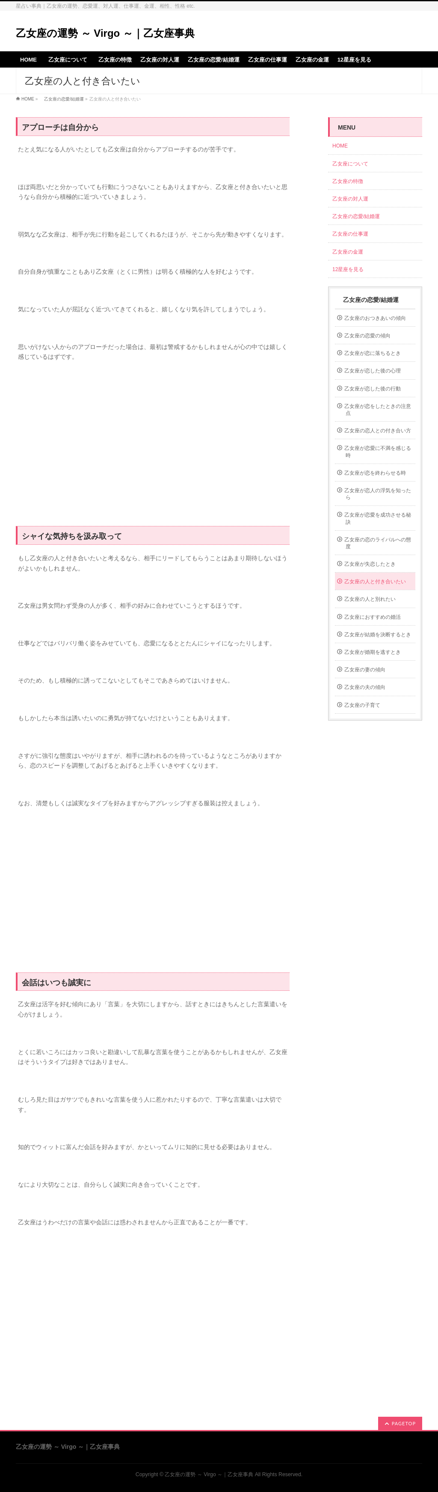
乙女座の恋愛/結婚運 (62, 99)
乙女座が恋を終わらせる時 (375, 473)
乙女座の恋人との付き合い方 (377, 431)
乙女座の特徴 (347, 181)
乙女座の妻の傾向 (364, 670)
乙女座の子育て (362, 705)
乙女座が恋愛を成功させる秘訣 (377, 518)
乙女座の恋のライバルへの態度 (377, 543)
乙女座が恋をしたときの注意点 (377, 409)
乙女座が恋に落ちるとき (372, 353)
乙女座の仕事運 (350, 234)
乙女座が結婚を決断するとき (377, 635)
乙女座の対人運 (350, 199)
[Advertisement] (153, 448)
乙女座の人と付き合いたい (375, 582)
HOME (27, 99)
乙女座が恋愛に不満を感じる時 (377, 451)
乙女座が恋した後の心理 (372, 371)
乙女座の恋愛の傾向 (367, 336)
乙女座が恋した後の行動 (372, 389)
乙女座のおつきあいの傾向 (375, 318)
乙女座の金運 (347, 252)
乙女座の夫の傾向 (364, 687)
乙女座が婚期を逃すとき (372, 652)
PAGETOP (404, 1423)
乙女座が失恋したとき (370, 564)
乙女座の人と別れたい (370, 599)
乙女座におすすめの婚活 (372, 617)
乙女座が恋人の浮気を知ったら (377, 493)
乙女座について (352, 164)
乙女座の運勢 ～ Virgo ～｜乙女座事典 (105, 33)
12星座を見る (348, 269)
